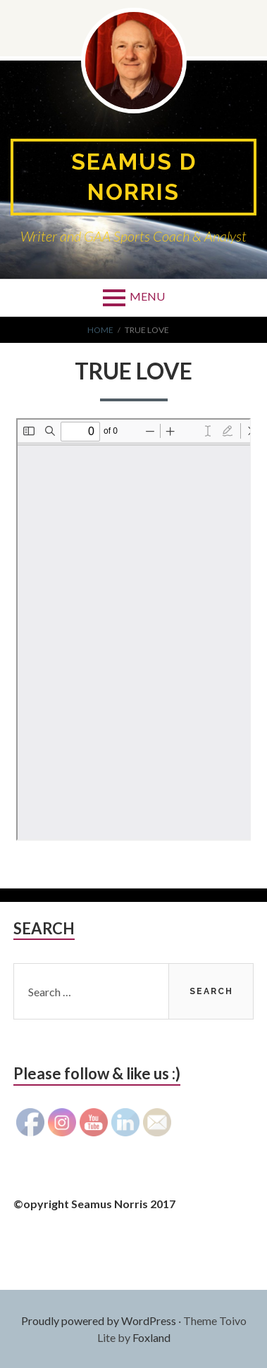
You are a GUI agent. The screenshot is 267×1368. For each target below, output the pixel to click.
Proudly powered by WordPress (98, 1320)
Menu (147, 296)
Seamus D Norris (134, 177)
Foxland (151, 1337)
